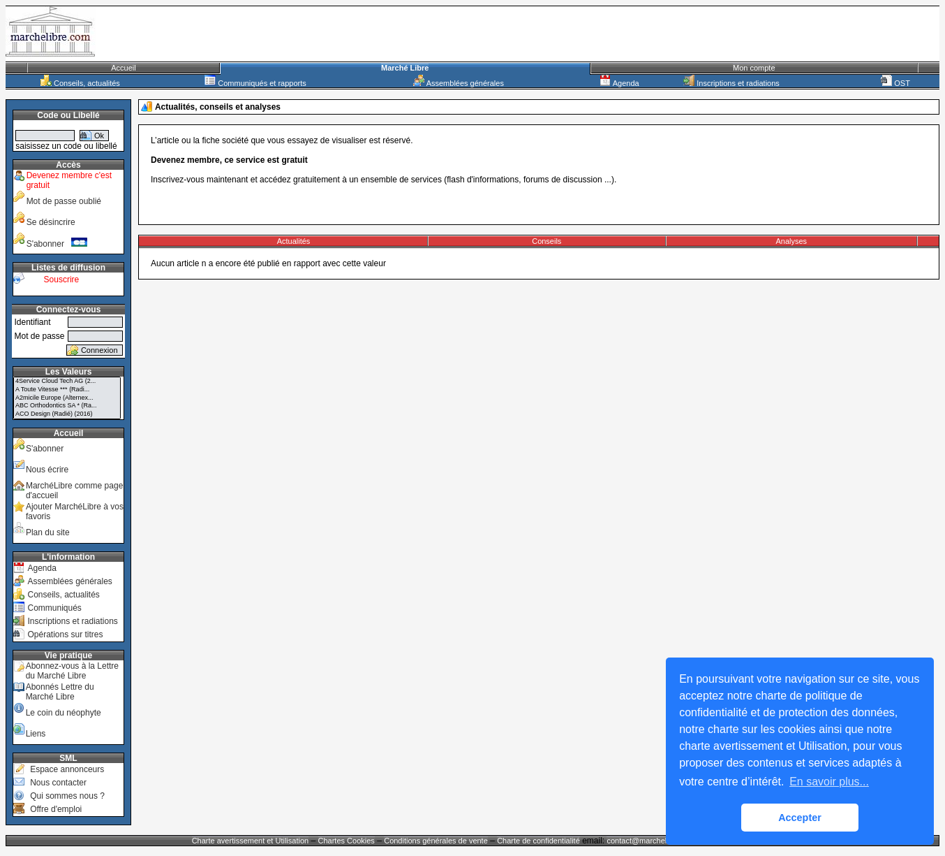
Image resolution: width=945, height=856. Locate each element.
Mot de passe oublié (64, 201)
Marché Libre (405, 68)
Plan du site (48, 532)
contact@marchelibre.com (652, 840)
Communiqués (54, 608)
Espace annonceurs (67, 769)
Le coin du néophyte (63, 713)
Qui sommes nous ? (67, 796)
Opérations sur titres (65, 634)
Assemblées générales (458, 83)
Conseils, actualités (80, 83)
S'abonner (57, 244)
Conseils (546, 241)
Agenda (619, 83)
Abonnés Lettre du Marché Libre (60, 692)
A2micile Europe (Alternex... (67, 398)
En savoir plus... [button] (829, 782)
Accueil (123, 68)
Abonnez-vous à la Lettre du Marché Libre (72, 671)
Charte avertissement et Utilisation (250, 840)
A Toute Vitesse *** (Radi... (67, 390)
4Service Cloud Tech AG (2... (67, 381)
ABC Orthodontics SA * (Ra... (67, 406)
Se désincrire (51, 222)
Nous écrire (47, 469)
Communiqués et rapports (255, 83)
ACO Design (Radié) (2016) (67, 414)
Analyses (791, 241)
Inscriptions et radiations (731, 83)
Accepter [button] (799, 817)
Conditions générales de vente (436, 840)
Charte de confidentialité (538, 840)
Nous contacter (58, 783)
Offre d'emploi (56, 809)
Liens (36, 734)
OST (895, 83)
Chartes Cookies (346, 840)
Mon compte (754, 68)
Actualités (294, 241)
